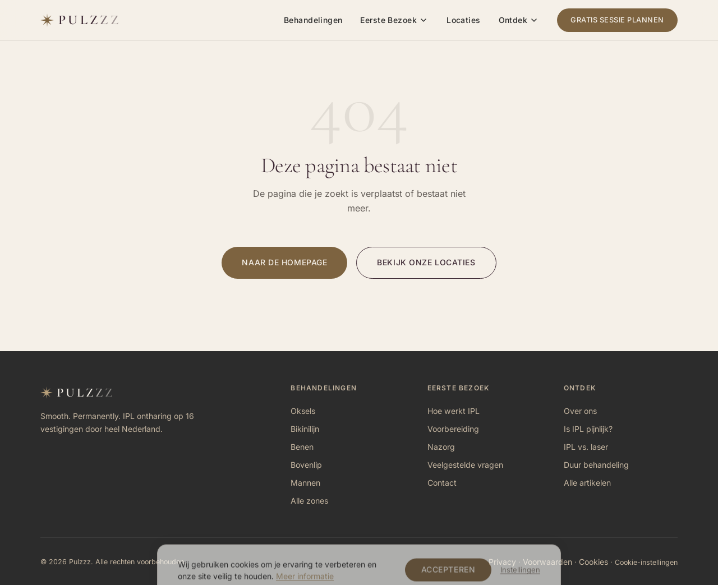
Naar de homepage (284, 262)
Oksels (303, 411)
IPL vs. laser (586, 447)
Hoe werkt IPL (453, 411)
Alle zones (309, 500)
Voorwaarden (547, 561)
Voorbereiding (453, 429)
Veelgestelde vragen (465, 464)
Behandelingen (313, 20)
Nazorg (441, 447)
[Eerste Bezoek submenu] (423, 20)
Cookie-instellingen (646, 562)
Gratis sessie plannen (617, 20)
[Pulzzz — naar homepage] (80, 20)
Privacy (502, 561)
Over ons (580, 411)
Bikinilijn (305, 429)
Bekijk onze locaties (426, 262)
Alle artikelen (587, 482)
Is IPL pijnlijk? (588, 429)
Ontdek (513, 20)
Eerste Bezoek (388, 20)
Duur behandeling (596, 464)
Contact (442, 482)
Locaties (463, 20)
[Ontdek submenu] (534, 20)
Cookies (593, 561)
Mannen (305, 482)
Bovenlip (306, 464)
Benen (302, 447)
